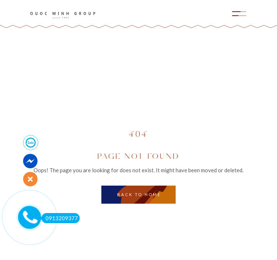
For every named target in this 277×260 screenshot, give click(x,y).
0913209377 (59, 218)
